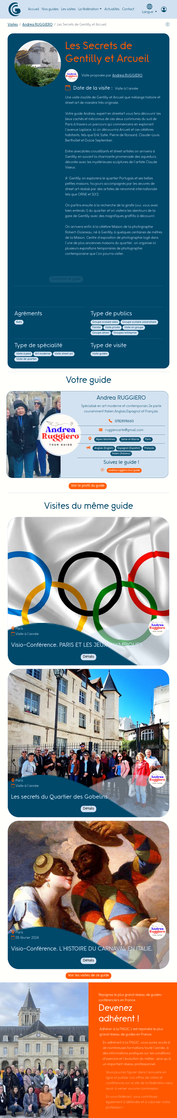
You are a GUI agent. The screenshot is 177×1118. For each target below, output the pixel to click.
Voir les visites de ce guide (86, 975)
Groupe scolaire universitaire (137, 322)
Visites (13, 24)
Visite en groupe (131, 327)
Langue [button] (149, 9)
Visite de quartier (24, 359)
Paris (133, 439)
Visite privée (110, 327)
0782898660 (109, 421)
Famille (94, 327)
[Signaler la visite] (167, 26)
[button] (163, 9)
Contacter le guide (66, 279)
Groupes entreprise (122, 332)
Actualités (111, 9)
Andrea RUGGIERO (37, 24)
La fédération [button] (88, 9)
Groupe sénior (98, 332)
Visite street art (61, 353)
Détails (88, 657)
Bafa (17, 322)
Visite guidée (97, 353)
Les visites (68, 9)
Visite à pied (21, 353)
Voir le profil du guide (83, 485)
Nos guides (50, 9)
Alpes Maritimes (90, 439)
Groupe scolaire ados (103, 322)
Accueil (33, 9)
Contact (128, 9)
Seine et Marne (115, 439)
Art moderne (40, 353)
